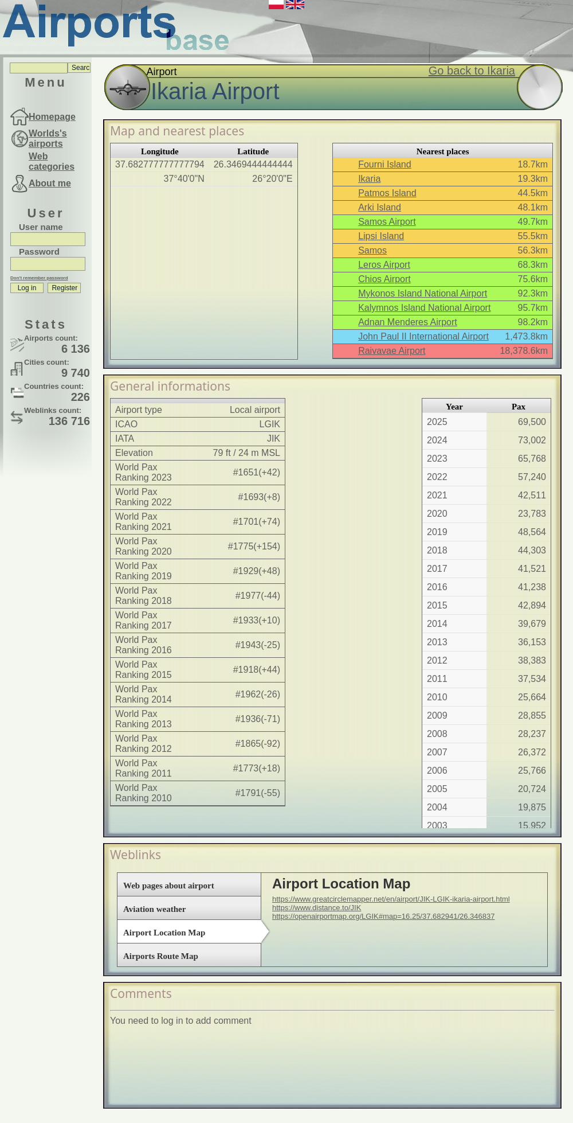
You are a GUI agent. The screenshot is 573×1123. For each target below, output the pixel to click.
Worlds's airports (48, 138)
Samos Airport (386, 222)
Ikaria (369, 179)
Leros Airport (384, 265)
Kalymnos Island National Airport (424, 308)
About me (50, 183)
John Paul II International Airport (423, 336)
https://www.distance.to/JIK (316, 907)
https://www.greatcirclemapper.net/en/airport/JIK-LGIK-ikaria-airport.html (391, 899)
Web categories (51, 161)
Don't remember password (39, 277)
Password (39, 251)
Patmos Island (387, 193)
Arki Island (379, 207)
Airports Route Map (160, 956)
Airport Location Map (164, 932)
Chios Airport (384, 279)
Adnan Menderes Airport (407, 322)
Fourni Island (384, 164)
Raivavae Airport (391, 351)
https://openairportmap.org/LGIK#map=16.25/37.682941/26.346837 (383, 916)
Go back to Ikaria (472, 70)
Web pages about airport (168, 885)
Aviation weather (154, 909)
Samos (372, 250)
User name (41, 227)
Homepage (52, 117)
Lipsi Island (381, 236)
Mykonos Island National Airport (422, 293)
